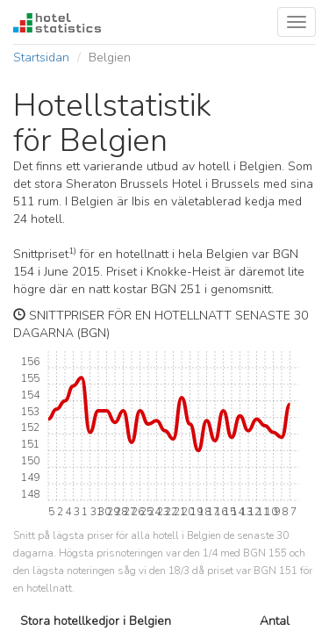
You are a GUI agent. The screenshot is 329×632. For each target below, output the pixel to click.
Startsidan (41, 57)
